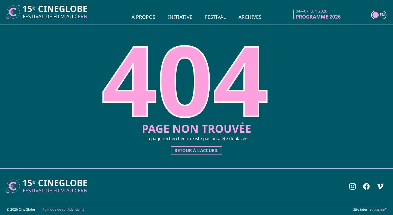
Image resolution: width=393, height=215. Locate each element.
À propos (143, 16)
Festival (215, 16)
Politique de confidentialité (64, 209)
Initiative (180, 16)
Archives (250, 16)
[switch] (378, 15)
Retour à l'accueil (196, 150)
